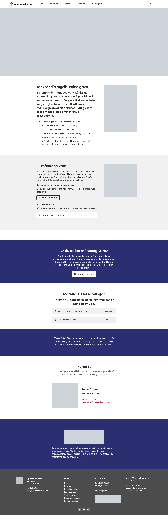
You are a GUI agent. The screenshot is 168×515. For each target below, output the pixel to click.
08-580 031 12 (89, 399)
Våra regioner (70, 495)
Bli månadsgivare (47, 197)
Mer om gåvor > (101, 490)
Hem (66, 483)
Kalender (68, 486)
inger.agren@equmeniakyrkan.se (97, 402)
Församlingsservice (72, 498)
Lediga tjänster (70, 492)
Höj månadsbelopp (83, 274)
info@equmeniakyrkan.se (37, 490)
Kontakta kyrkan (71, 489)
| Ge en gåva (96, 4)
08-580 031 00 (32, 488)
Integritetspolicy (71, 501)
